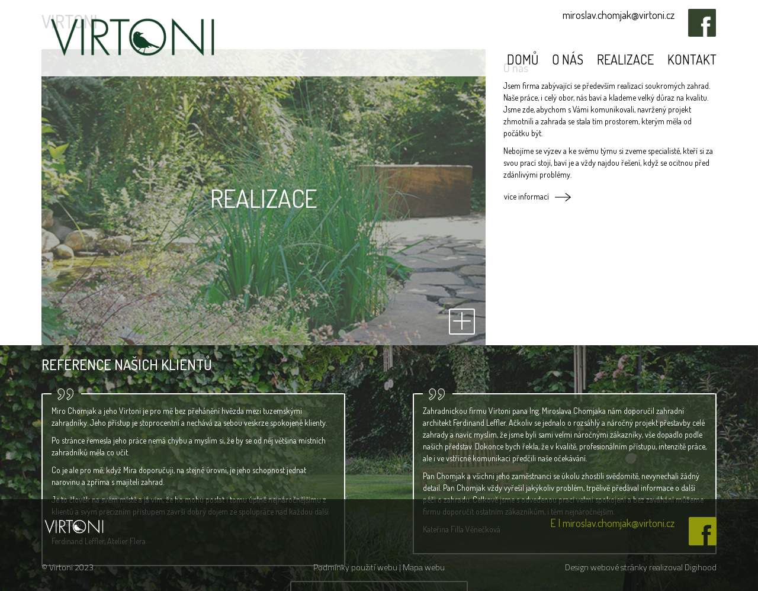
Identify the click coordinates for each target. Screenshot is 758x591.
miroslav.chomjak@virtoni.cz (619, 14)
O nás (567, 59)
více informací (526, 196)
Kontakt (692, 59)
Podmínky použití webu (356, 567)
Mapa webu (424, 567)
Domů (522, 59)
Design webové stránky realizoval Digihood (641, 567)
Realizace (625, 59)
